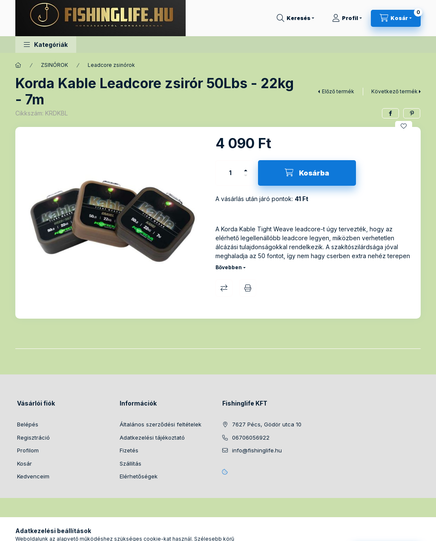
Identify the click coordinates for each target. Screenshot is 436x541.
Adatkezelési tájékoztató (152, 437)
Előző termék (338, 91)
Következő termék (394, 91)
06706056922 (251, 437)
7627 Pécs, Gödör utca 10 (266, 424)
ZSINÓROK (54, 65)
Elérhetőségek (139, 476)
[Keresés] (295, 18)
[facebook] (390, 113)
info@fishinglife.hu (257, 450)
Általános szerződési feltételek (160, 424)
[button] (45, 44)
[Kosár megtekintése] (396, 18)
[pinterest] (411, 113)
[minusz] (245, 179)
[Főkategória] (18, 65)
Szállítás (130, 463)
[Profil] (347, 18)
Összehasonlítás (223, 287)
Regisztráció (33, 437)
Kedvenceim (33, 476)
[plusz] (245, 167)
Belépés (27, 424)
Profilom (28, 450)
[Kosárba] (307, 173)
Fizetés (129, 450)
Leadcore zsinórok (111, 65)
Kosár (24, 463)
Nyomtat (247, 287)
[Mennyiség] (230, 173)
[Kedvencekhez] (403, 126)
